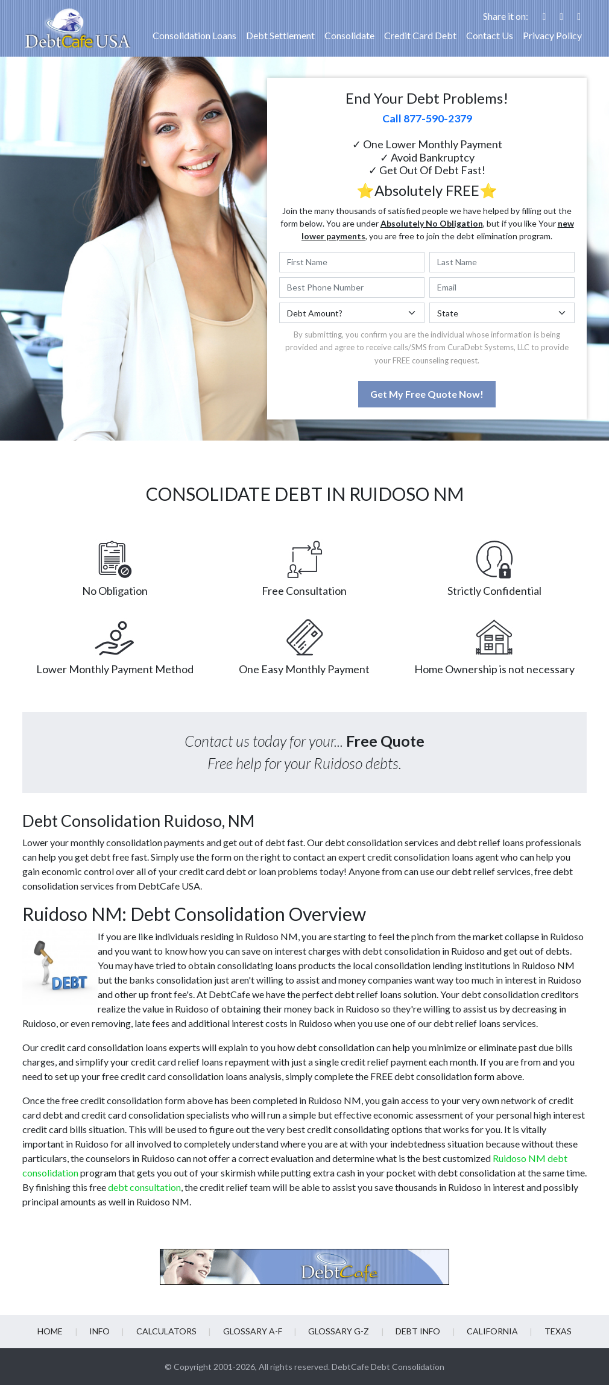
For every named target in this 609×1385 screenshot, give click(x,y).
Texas (552, 1331)
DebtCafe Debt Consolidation (388, 1366)
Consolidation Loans (194, 35)
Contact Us (489, 35)
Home (56, 1331)
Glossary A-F (253, 1331)
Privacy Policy (552, 35)
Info (103, 1331)
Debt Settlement (280, 35)
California (488, 1331)
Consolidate (349, 35)
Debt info (415, 1331)
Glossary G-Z (338, 1331)
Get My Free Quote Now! (427, 394)
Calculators (169, 1331)
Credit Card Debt (420, 35)
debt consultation (144, 1187)
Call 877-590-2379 (427, 118)
